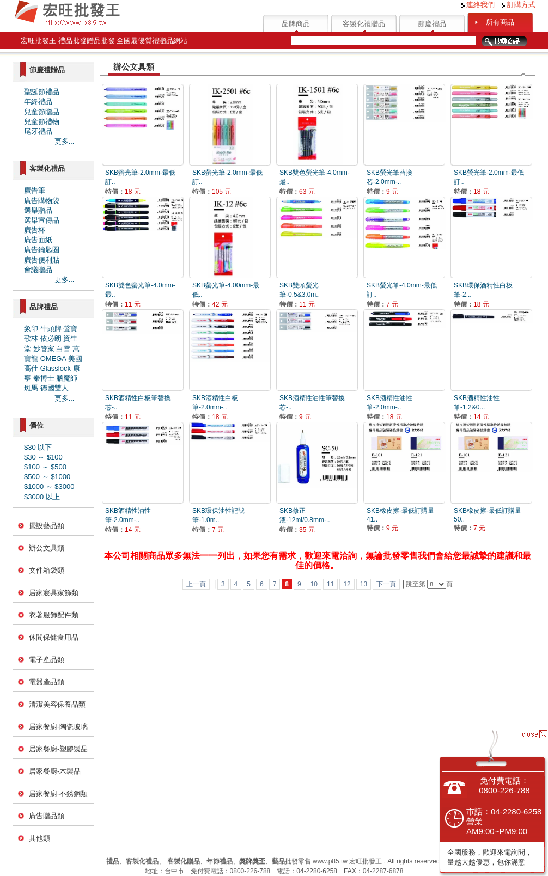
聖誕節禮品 (41, 92)
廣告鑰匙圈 (41, 250)
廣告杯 (34, 230)
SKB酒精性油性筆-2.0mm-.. (389, 407)
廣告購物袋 (41, 201)
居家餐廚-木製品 (55, 771)
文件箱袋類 (46, 570)
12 (346, 584)
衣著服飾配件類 (53, 615)
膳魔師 (66, 378)
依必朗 (51, 338)
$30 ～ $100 (43, 457)
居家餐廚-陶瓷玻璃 (58, 726)
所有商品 (500, 22)
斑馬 (31, 388)
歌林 (31, 338)
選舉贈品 (38, 210)
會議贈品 (38, 270)
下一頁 (386, 584)
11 (330, 584)
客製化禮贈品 (364, 24)
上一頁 (196, 584)
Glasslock (55, 368)
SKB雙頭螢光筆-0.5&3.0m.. (299, 294)
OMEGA (53, 358)
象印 (31, 328)
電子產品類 (46, 660)
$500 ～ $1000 (47, 477)
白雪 (63, 349)
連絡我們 (478, 5)
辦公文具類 (46, 548)
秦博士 (43, 378)
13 (363, 584)
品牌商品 (296, 24)
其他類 (39, 838)
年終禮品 (38, 101)
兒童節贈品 (41, 112)
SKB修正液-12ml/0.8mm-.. (304, 520)
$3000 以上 (42, 497)
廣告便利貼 (41, 260)
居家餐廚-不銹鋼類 (58, 793)
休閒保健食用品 (53, 637)
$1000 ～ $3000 (49, 486)
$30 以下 (38, 447)
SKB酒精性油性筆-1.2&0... (477, 407)
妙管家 (43, 349)
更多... (64, 141)
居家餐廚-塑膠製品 (58, 749)
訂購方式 (518, 5)
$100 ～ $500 (45, 467)
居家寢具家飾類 (53, 593)
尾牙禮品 (38, 131)
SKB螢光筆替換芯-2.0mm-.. (389, 182)
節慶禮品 (432, 24)
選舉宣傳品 (41, 220)
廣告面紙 (38, 240)
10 (314, 584)
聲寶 (70, 328)
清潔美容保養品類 (57, 704)
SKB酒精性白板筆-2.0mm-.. (215, 407)
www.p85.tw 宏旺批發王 (347, 861)
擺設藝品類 (46, 526)
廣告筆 (34, 190)
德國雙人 (54, 388)
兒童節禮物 (41, 122)
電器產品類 (46, 682)
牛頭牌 (51, 328)
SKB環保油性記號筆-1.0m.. (218, 520)
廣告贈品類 (46, 816)
